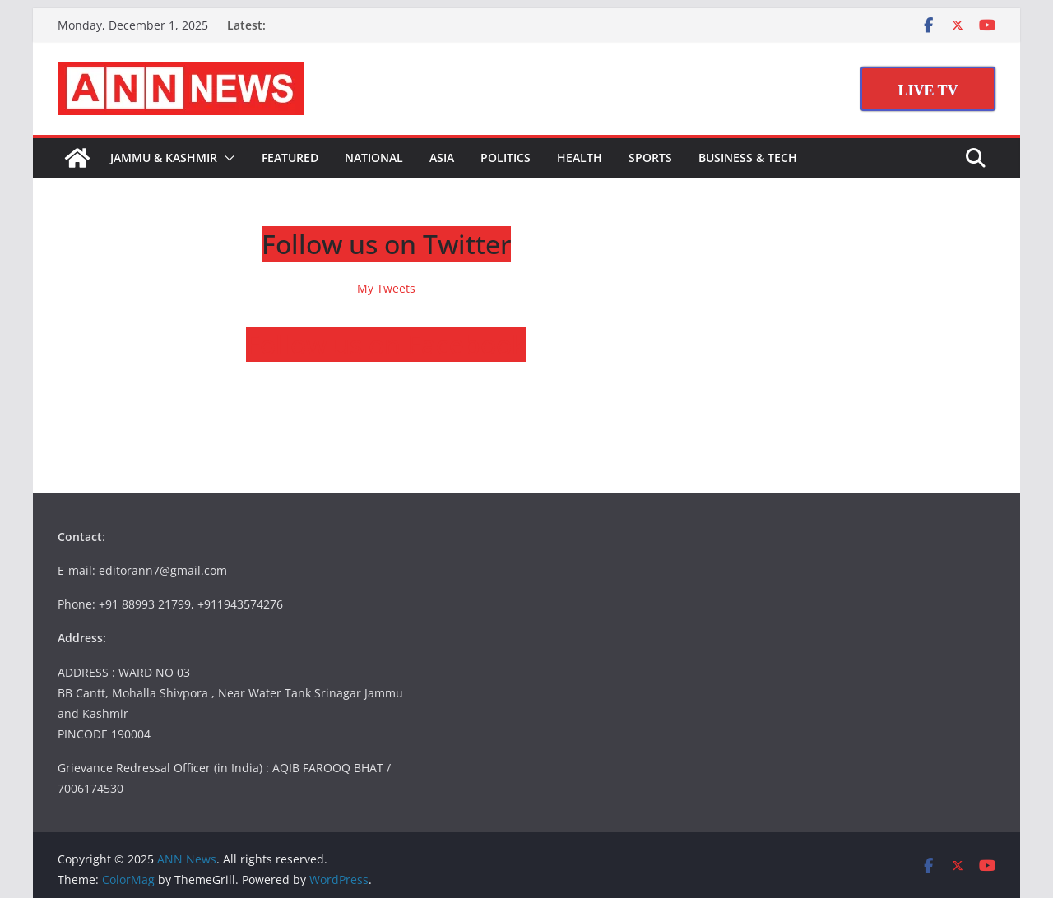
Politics (505, 157)
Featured (290, 157)
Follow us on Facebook (386, 344)
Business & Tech (747, 157)
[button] (226, 157)
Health (579, 157)
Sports (650, 157)
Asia (441, 157)
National (374, 157)
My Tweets (386, 288)
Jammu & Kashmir (163, 157)
